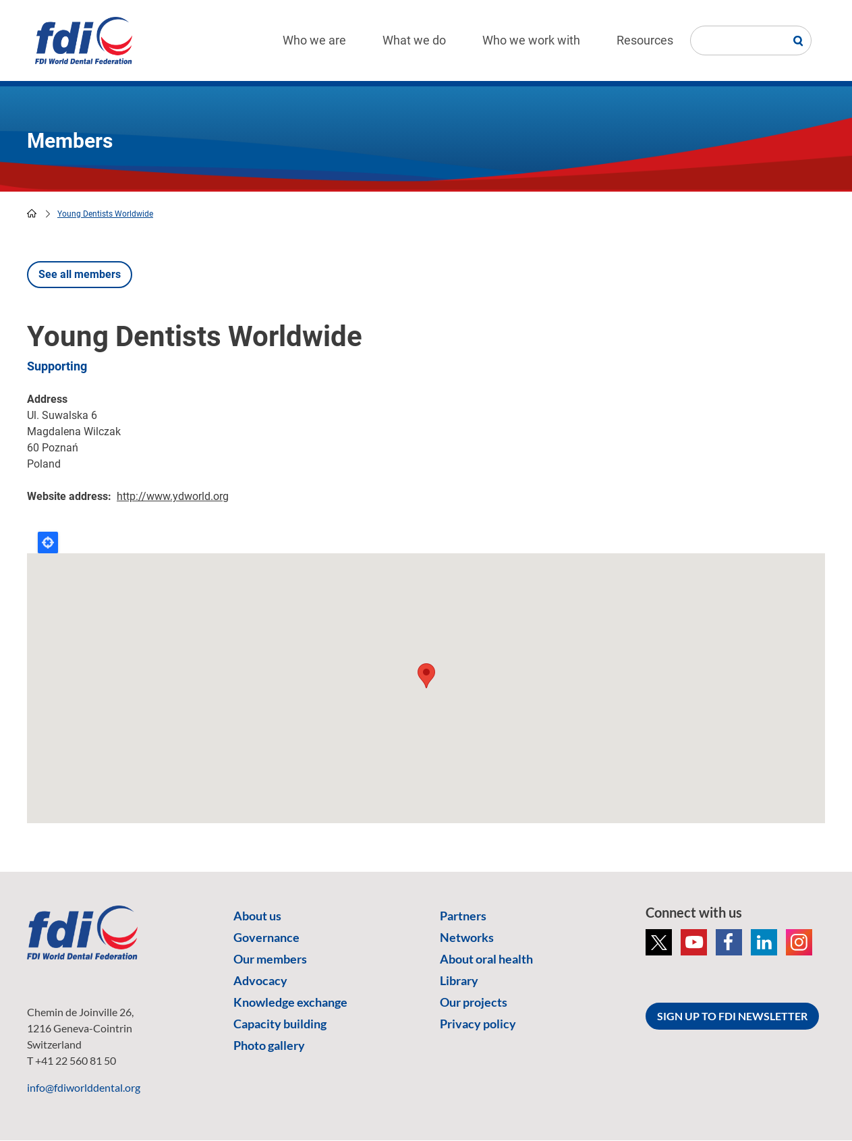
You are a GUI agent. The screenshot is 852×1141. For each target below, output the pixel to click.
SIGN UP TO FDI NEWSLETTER (732, 1015)
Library (459, 980)
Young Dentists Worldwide (105, 214)
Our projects (473, 1002)
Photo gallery (269, 1045)
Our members (270, 958)
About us (257, 915)
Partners (463, 915)
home (31, 213)
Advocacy (260, 980)
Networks (467, 937)
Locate (48, 542)
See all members (79, 274)
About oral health (486, 958)
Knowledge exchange (290, 1002)
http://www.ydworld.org (173, 496)
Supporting (57, 366)
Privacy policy (478, 1023)
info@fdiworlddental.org (83, 1087)
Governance (266, 937)
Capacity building (279, 1023)
